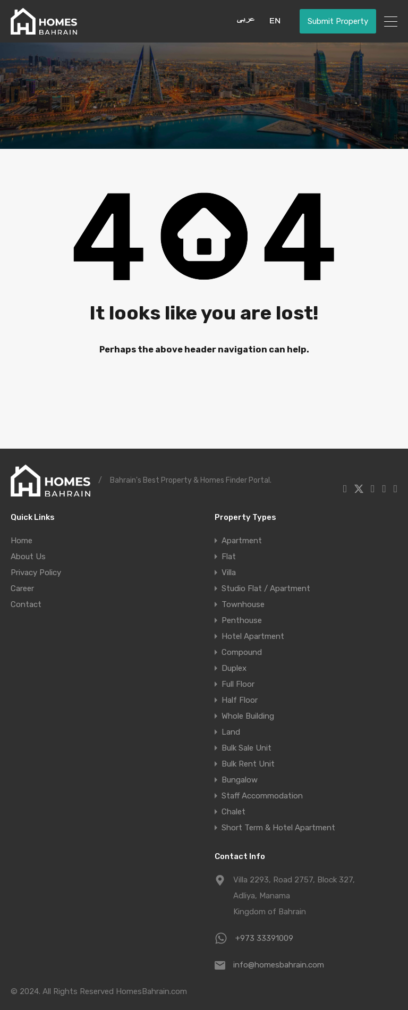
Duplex (234, 668)
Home (21, 540)
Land (231, 732)
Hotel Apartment (253, 636)
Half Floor (240, 700)
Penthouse (242, 620)
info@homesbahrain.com (278, 965)
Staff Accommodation (262, 796)
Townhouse (243, 604)
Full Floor (238, 684)
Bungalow (240, 780)
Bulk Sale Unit (246, 748)
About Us (28, 556)
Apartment (242, 540)
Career (22, 588)
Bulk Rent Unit (248, 764)
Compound (242, 652)
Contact (26, 604)
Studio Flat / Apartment (266, 588)
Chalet (233, 812)
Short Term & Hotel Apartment (278, 827)
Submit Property (338, 21)
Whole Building (248, 716)
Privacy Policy (36, 572)
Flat (229, 556)
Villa (229, 572)
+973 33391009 (264, 938)
